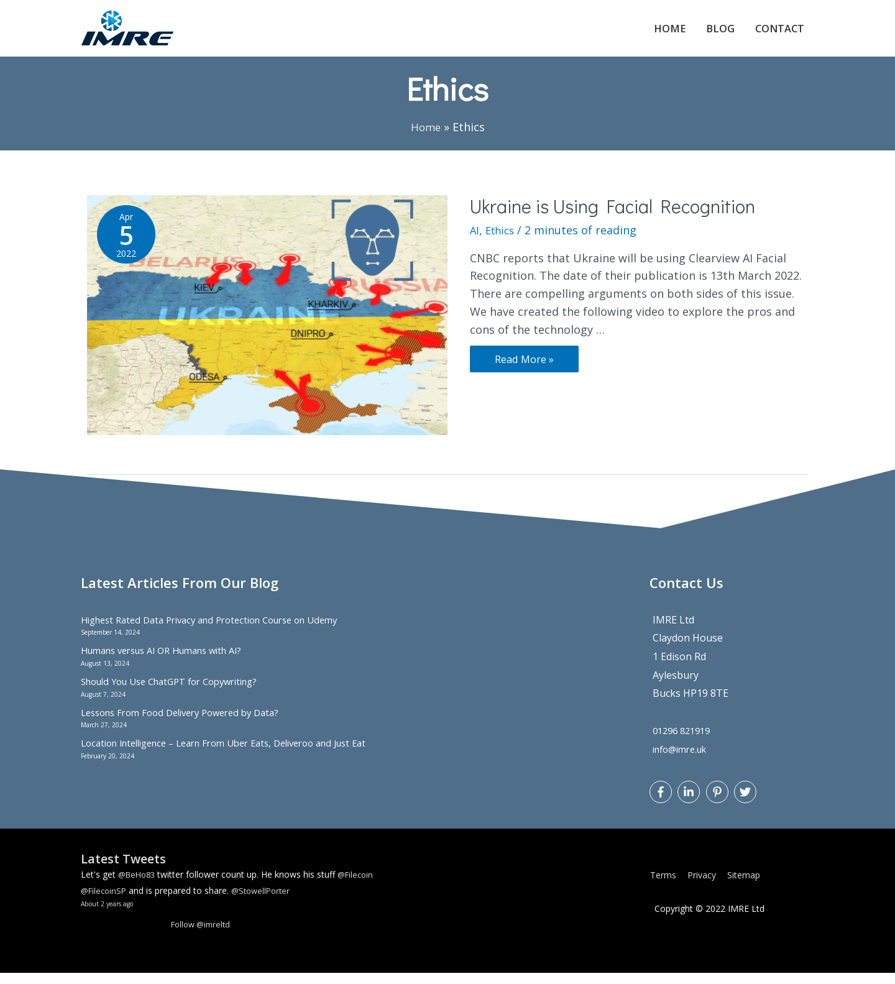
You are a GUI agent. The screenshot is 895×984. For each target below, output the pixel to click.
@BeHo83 (138, 885)
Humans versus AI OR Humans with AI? (171, 661)
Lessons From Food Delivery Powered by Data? (189, 723)
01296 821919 (685, 741)
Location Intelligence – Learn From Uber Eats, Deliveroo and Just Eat (240, 754)
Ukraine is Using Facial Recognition (612, 217)
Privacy (706, 886)
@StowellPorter (266, 901)
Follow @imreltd (203, 935)
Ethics (502, 240)
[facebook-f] (662, 802)
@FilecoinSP (105, 901)
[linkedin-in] (690, 802)
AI (475, 240)
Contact (775, 33)
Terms (667, 886)
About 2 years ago (111, 914)
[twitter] (747, 802)
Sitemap (748, 886)
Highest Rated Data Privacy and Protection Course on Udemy (222, 630)
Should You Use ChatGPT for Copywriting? (179, 692)
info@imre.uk (684, 759)
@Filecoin (361, 885)
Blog (710, 33)
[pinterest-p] (719, 802)
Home (655, 33)
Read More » (527, 367)
